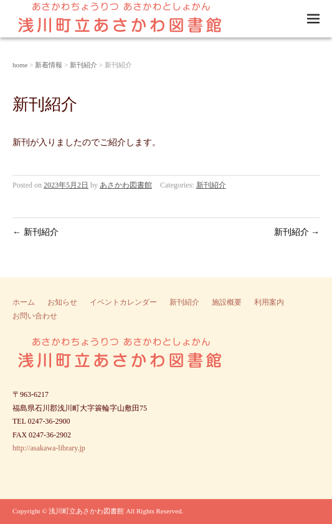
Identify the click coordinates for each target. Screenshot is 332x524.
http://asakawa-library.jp (48, 448)
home (19, 65)
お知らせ (62, 302)
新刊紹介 (83, 65)
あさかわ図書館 (126, 185)
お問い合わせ (34, 316)
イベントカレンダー (123, 302)
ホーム (23, 302)
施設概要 (227, 302)
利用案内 (269, 302)
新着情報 (48, 65)
